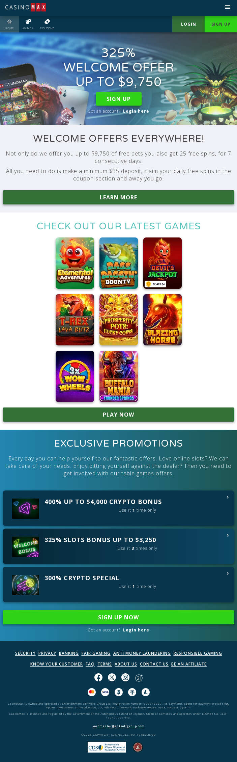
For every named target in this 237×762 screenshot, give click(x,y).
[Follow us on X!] (112, 678)
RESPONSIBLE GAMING (198, 653)
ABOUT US (126, 664)
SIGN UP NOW (118, 617)
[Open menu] (228, 8)
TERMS (104, 664)
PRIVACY (47, 653)
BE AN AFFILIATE (189, 664)
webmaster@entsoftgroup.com (119, 726)
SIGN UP (119, 99)
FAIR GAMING (96, 653)
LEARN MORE (118, 197)
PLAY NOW (118, 414)
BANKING (69, 653)
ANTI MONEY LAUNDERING (142, 653)
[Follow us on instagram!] (125, 678)
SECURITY (25, 653)
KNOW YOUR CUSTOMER (56, 664)
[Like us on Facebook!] (98, 678)
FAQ (90, 664)
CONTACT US (154, 664)
